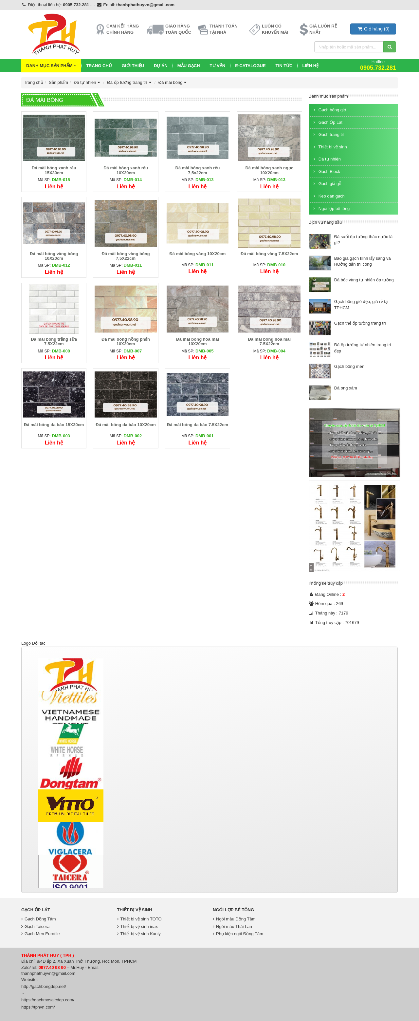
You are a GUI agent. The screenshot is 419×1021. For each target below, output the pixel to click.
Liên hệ (310, 65)
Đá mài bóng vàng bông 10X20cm (54, 256)
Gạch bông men (349, 366)
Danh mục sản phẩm (51, 65)
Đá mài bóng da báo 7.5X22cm (197, 424)
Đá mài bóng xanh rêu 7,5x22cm (197, 170)
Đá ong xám (345, 388)
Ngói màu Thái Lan (232, 926)
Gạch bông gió (329, 109)
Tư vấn (218, 65)
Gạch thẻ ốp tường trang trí (360, 323)
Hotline (378, 65)
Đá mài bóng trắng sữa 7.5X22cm (54, 341)
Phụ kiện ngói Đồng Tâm (238, 933)
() (373, 28)
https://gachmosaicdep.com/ (47, 999)
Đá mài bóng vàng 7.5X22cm (269, 253)
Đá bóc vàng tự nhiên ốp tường (364, 279)
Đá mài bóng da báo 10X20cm (126, 424)
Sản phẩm (58, 82)
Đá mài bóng (173, 82)
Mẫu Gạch (188, 65)
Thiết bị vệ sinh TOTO (139, 919)
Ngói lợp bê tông (331, 208)
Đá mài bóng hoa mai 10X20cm (197, 341)
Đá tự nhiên (87, 82)
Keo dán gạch (328, 196)
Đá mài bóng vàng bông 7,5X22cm (125, 256)
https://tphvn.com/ (38, 1007)
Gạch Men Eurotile (40, 933)
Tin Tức (284, 65)
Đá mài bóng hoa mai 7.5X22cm (269, 341)
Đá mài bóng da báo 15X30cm (54, 424)
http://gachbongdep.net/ (43, 986)
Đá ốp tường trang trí (130, 82)
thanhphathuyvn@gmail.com (145, 4)
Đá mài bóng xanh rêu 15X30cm (54, 170)
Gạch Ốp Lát (327, 122)
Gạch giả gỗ (327, 183)
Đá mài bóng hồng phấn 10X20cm (125, 341)
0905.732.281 (76, 4)
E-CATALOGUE (250, 65)
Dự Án (161, 65)
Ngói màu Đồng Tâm (234, 919)
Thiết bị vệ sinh (329, 146)
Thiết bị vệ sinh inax (137, 926)
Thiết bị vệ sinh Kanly (139, 933)
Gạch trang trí (328, 134)
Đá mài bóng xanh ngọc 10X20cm (269, 170)
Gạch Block (326, 171)
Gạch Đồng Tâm (38, 919)
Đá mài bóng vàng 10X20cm (197, 253)
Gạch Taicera (35, 926)
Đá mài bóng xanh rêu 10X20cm (125, 170)
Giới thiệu (133, 65)
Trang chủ (99, 65)
